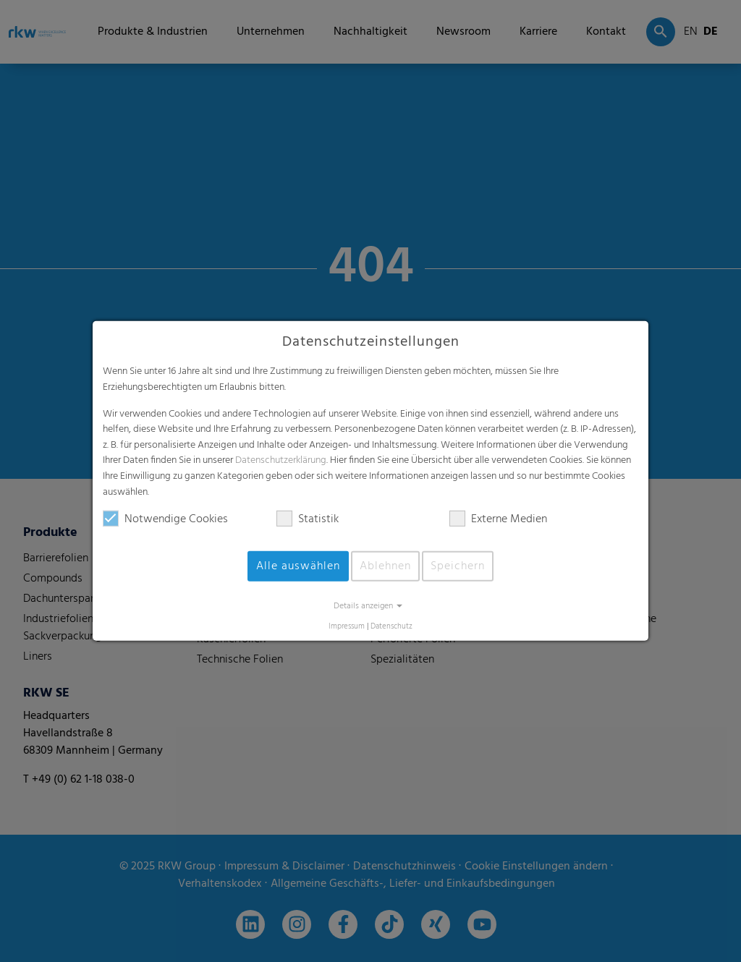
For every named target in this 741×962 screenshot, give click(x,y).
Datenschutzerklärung (280, 460)
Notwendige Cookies (165, 519)
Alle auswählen (298, 566)
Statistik (307, 519)
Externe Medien (498, 519)
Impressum (347, 627)
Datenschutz (391, 627)
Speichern (458, 566)
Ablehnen (385, 566)
